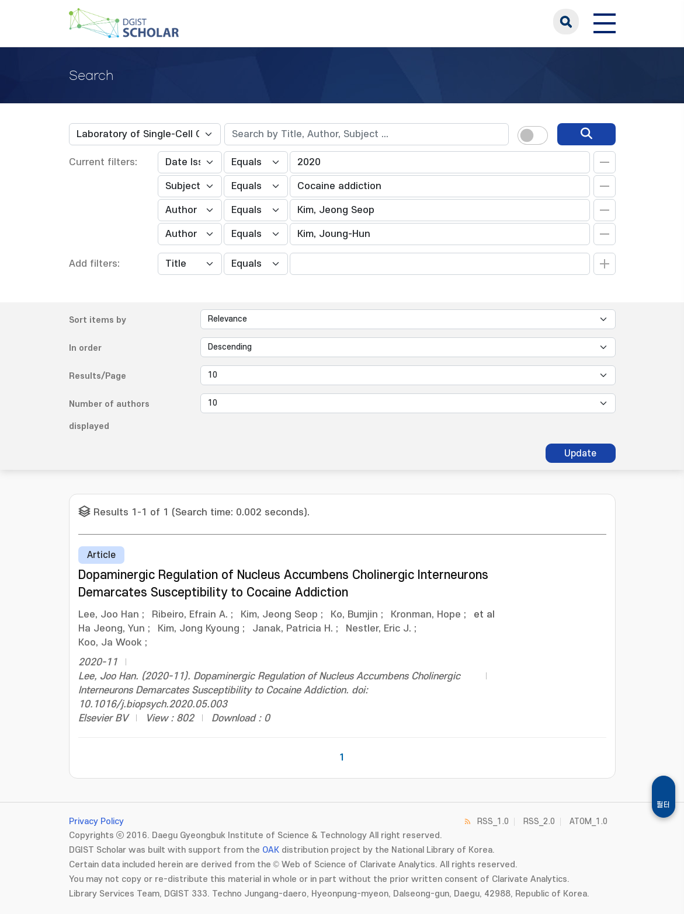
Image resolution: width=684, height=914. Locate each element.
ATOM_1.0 (588, 821)
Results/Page (97, 376)
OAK (270, 850)
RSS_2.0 (539, 821)
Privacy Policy (96, 821)
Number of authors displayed (109, 415)
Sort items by (97, 320)
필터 (664, 805)
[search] (586, 134)
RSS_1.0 (493, 821)
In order (85, 348)
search (566, 21)
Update (580, 453)
